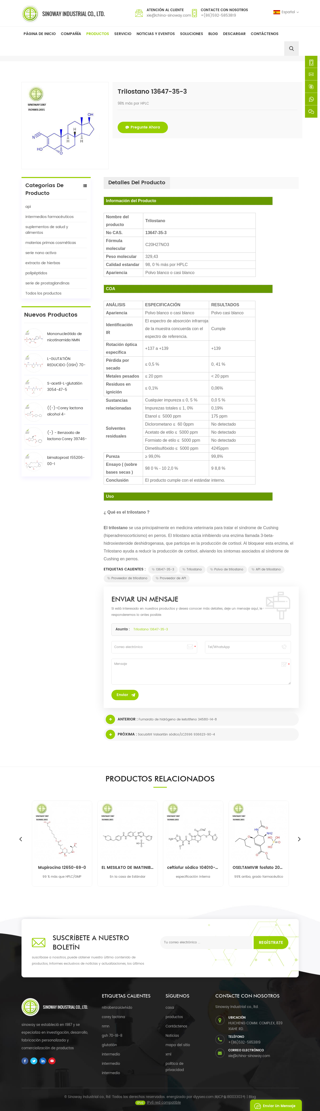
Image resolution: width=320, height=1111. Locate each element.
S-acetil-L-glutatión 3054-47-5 (64, 386)
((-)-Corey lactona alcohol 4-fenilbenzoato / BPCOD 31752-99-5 (65, 411)
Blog (213, 34)
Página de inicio (40, 34)
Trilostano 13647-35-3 (150, 629)
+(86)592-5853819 (218, 15)
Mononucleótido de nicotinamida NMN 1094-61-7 (64, 337)
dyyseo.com (203, 1101)
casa (170, 1008)
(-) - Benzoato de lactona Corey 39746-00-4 (67, 436)
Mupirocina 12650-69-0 (62, 868)
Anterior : (122, 719)
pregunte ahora (142, 127)
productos (174, 1017)
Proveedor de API (171, 578)
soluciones (191, 34)
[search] (291, 48)
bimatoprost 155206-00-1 (66, 461)
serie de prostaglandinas (47, 283)
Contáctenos (265, 34)
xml (168, 1054)
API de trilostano (266, 569)
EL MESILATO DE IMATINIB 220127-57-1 (128, 868)
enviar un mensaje (273, 1105)
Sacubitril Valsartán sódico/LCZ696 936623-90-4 (176, 734)
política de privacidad (175, 1067)
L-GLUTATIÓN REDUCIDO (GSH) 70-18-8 (66, 362)
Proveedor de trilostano (127, 578)
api (28, 207)
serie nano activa (40, 253)
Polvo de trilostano (226, 569)
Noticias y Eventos (156, 34)
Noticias (172, 1036)
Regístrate (271, 942)
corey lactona (113, 1017)
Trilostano (192, 569)
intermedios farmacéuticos (49, 217)
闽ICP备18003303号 (230, 1101)
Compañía (71, 34)
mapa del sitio (178, 1045)
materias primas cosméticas (50, 243)
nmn (105, 1026)
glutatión (109, 1045)
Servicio (122, 34)
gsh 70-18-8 (112, 1036)
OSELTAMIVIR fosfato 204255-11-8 (259, 868)
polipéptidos (36, 273)
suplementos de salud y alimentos (46, 230)
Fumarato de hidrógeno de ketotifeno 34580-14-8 (178, 719)
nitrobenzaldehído (117, 1008)
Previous (20, 838)
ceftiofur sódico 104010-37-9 (193, 868)
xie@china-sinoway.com (169, 15)
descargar (234, 34)
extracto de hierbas (42, 263)
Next (299, 838)
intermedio (111, 1054)
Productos (97, 34)
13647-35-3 (163, 569)
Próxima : (121, 734)
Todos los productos (43, 293)
